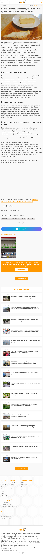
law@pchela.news (5, 548)
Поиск (12, 484)
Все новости (21, 468)
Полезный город (14, 486)
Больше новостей (21, 278)
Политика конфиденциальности (9, 506)
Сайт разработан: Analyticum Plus (9, 550)
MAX (35, 5)
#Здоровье (31, 218)
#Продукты (5, 218)
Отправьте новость (21, 269)
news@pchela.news (6, 504)
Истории (3, 491)
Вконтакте (24, 484)
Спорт (2, 489)
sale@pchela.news (6, 516)
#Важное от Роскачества (18, 218)
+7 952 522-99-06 (5, 502)
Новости (12, 482)
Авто (2, 486)
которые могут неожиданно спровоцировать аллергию (19, 200)
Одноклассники (25, 486)
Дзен (22, 489)
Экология (3, 484)
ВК (38, 5)
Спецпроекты (4, 495)
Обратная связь (14, 489)
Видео (2, 493)
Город (2, 482)
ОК (41, 5)
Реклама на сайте (6, 518)
